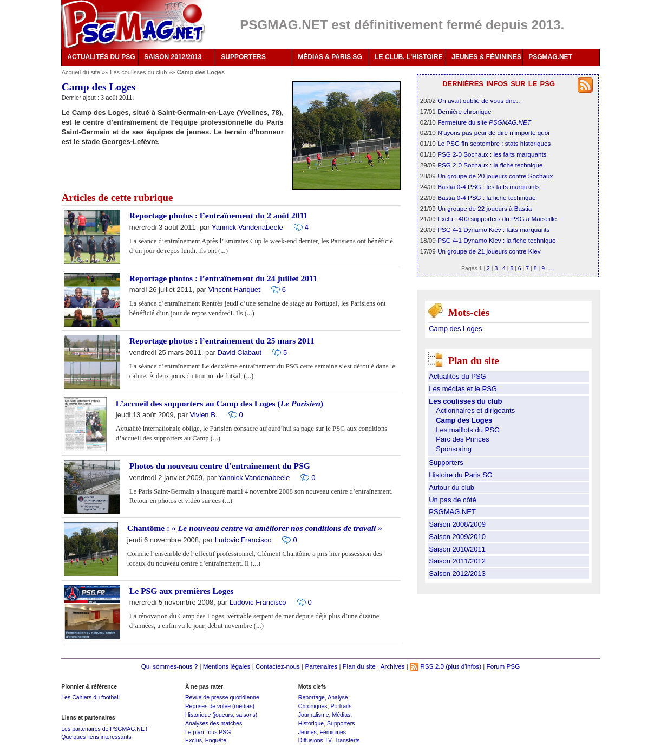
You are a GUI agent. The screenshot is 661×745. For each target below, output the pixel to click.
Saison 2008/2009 (457, 524)
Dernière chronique (464, 111)
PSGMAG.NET (550, 57)
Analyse (338, 697)
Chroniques (313, 706)
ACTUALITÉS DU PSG (101, 57)
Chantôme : (254, 528)
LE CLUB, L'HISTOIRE (408, 57)
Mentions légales (227, 666)
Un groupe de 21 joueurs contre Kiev (488, 251)
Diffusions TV (314, 740)
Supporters (446, 462)
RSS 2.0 (427, 666)
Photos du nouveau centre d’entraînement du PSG (219, 465)
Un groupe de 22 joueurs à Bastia (484, 208)
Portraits (340, 706)
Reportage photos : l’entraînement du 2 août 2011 (218, 215)
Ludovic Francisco (243, 540)
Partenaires (321, 666)
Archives (393, 666)
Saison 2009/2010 (457, 537)
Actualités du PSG (457, 376)
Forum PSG (503, 666)
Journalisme (313, 714)
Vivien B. (203, 415)
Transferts (347, 740)
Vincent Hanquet (234, 290)
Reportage (311, 697)
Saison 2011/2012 (457, 561)
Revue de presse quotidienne (222, 697)
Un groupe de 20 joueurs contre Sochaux (495, 175)
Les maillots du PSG (468, 430)
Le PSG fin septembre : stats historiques (494, 143)
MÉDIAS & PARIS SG (330, 57)
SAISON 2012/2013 (172, 57)
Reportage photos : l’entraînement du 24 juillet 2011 (223, 278)
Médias (341, 714)
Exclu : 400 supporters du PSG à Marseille (497, 218)
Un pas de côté (452, 500)
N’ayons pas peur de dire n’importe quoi (493, 132)
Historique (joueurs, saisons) (221, 714)
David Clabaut (239, 352)
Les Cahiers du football (90, 697)
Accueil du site (81, 72)
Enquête (215, 740)
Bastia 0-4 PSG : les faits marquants (488, 186)
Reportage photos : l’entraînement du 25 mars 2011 (222, 340)
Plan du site (359, 666)
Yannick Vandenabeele (247, 227)
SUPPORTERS (243, 57)
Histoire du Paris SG (461, 475)
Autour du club (451, 487)
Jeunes (307, 732)
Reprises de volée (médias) (219, 706)
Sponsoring (454, 449)
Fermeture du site (484, 122)
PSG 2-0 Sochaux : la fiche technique (489, 165)
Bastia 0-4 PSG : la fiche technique (486, 197)
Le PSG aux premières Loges (181, 590)
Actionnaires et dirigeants (475, 410)
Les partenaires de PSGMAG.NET (104, 728)
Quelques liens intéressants (96, 737)
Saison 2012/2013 (457, 573)
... (551, 268)
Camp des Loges (455, 329)
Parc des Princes (462, 439)
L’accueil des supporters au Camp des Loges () (219, 403)
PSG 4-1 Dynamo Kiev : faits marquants (493, 229)
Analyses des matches (213, 723)
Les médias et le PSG (463, 389)
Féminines (333, 732)
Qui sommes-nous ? (169, 666)
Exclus (193, 740)
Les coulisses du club (139, 72)
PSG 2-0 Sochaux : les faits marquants (491, 154)
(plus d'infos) (463, 666)
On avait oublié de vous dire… (479, 100)
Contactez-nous (278, 666)
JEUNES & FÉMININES (486, 57)
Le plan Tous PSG (208, 732)
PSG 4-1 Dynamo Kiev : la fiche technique (496, 240)
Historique (311, 723)
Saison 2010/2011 (457, 549)
